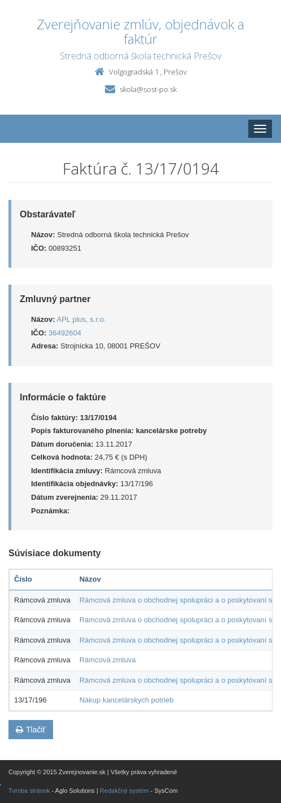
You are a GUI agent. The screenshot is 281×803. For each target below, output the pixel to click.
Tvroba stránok (29, 790)
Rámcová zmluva (108, 660)
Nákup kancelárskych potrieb (127, 700)
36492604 (65, 333)
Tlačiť (31, 729)
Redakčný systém (124, 790)
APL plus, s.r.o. (81, 319)
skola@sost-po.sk (148, 89)
